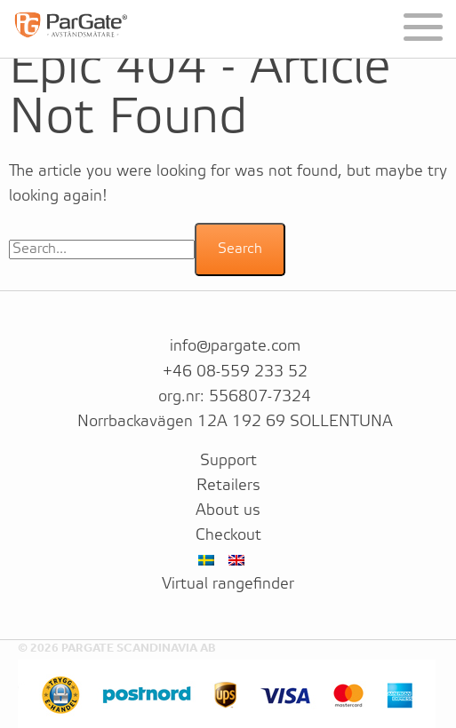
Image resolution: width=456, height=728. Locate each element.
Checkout (228, 535)
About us (228, 510)
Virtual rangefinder (228, 584)
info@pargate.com (235, 346)
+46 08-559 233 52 (235, 372)
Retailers (228, 486)
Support (228, 461)
